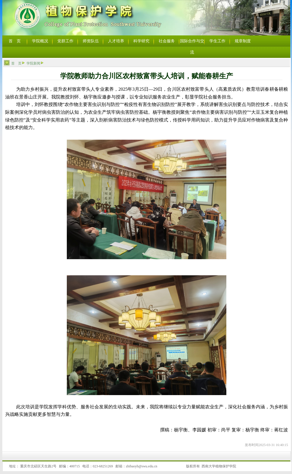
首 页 (16, 63)
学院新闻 (33, 63)
